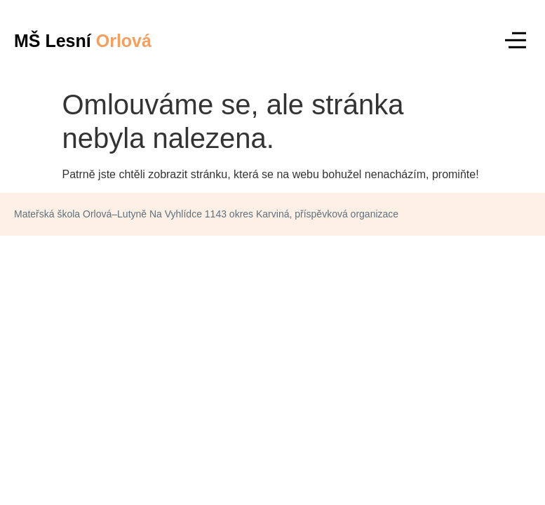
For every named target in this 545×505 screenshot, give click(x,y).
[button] (515, 41)
